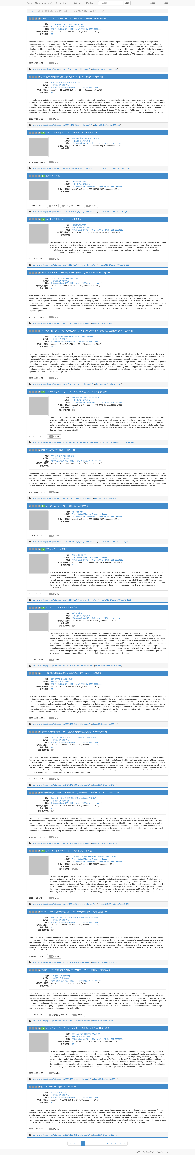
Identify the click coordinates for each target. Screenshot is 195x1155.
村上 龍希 (54, 82)
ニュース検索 (162, 3)
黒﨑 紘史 (54, 798)
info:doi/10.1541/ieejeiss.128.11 (105, 1079)
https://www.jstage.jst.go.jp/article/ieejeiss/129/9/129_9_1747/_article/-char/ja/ (63, 384)
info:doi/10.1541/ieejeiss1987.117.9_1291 (115, 600)
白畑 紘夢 (62, 798)
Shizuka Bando (67, 24)
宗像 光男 (84, 857)
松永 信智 (69, 679)
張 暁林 (75, 225)
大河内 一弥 (71, 917)
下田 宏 (91, 1034)
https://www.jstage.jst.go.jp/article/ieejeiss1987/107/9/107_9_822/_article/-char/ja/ (64, 212)
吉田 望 (62, 976)
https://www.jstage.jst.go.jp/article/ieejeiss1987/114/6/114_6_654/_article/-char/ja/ (64, 542)
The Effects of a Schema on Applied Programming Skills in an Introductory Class (76, 272)
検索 (127, 3)
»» (125, 1143)
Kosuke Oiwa (56, 24)
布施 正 (97, 138)
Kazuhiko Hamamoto (71, 278)
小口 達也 (54, 737)
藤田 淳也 (54, 917)
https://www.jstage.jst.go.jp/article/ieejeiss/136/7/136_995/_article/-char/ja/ (61, 323)
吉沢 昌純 (76, 138)
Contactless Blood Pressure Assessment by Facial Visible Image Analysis (73, 18)
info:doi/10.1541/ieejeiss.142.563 (104, 785)
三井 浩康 (81, 337)
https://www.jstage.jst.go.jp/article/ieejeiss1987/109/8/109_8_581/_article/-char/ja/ (64, 168)
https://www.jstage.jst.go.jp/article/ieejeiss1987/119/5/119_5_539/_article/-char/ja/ (64, 265)
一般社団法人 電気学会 (60, 85)
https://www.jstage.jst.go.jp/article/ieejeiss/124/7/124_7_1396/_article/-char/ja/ (63, 666)
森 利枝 (68, 976)
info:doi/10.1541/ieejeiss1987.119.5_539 (113, 265)
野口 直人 (72, 737)
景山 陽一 (62, 82)
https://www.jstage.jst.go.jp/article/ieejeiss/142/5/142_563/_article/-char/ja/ (61, 785)
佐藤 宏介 (70, 456)
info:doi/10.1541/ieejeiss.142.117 (104, 1021)
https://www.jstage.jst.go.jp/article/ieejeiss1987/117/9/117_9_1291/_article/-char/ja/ (64, 600)
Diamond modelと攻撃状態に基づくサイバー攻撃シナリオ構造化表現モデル (75, 912)
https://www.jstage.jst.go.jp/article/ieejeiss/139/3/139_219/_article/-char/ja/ (61, 724)
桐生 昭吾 (84, 138)
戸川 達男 (101, 397)
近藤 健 (79, 737)
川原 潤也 (70, 798)
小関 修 (91, 857)
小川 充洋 (84, 397)
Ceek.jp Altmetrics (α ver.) (39, 3)
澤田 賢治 (88, 917)
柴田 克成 (76, 555)
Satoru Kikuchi (56, 278)
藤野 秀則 (76, 1034)
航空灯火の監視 (53, 176)
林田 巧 (81, 613)
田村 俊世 (76, 397)
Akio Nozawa (79, 24)
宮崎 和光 (54, 976)
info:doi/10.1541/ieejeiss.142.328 (104, 962)
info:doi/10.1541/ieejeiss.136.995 (104, 323)
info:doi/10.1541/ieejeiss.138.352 (104, 1135)
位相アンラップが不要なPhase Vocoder (59, 1087)
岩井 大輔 (62, 456)
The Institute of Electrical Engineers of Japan (68, 27)
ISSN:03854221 (95, 29)
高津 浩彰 (76, 857)
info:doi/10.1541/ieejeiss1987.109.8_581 (113, 168)
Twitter (54, 63)
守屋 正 (91, 138)
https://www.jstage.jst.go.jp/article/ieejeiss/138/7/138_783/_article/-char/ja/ (61, 69)
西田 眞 (70, 82)
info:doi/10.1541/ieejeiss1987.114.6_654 (113, 542)
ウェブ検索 (150, 3)
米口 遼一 (54, 1092)
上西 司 (60, 337)
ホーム (31, 11)
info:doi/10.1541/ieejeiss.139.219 (104, 724)
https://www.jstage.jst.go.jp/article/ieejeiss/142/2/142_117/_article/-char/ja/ (61, 1021)
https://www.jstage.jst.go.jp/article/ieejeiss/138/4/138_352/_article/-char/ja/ (61, 1135)
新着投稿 (90, 3)
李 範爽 (93, 737)
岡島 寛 (54, 679)
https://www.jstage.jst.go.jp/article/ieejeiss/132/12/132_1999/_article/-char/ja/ (62, 498)
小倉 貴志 (62, 917)
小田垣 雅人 (63, 737)
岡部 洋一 (84, 555)
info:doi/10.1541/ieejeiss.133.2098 (107, 125)
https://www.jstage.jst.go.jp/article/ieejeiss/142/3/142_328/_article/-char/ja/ (61, 962)
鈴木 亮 (74, 337)
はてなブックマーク (71, 206)
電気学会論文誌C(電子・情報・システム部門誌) (69, 29)
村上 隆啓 (62, 1092)
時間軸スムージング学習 (57, 549)
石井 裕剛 (84, 1034)
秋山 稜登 (86, 737)
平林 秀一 (67, 337)
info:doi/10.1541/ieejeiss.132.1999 (107, 498)
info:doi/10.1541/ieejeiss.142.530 (104, 843)
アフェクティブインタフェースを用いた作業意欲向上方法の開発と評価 (77, 1028)
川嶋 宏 (75, 182)
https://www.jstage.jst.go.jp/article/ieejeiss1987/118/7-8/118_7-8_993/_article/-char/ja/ (65, 442)
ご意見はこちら (148, 1152)
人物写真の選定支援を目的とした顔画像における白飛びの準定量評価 (72, 77)
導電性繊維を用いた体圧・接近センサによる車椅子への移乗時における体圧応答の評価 (80, 792)
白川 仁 (81, 512)
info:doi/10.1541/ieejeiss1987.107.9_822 (113, 212)
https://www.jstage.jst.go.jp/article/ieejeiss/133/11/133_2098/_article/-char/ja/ (62, 125)
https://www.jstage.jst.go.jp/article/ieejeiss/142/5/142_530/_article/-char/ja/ (61, 843)
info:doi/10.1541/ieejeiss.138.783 (104, 69)
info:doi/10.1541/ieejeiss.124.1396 (108, 666)
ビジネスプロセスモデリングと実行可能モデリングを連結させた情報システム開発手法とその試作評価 (87, 331)
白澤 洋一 (76, 82)
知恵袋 (53, 206)
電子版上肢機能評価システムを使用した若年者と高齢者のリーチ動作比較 (74, 732)
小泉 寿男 (89, 337)
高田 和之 (114, 857)
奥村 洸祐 (61, 679)
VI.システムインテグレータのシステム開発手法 (67, 506)
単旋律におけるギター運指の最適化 (61, 607)
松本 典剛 (80, 917)
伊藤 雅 (75, 613)
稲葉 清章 (82, 182)
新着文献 (77, 3)
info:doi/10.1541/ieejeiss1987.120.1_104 (113, 904)
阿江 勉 (75, 512)
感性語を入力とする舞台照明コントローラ (60, 450)
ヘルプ (137, 1152)
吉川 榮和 (98, 1034)
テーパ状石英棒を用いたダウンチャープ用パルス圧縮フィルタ (73, 132)
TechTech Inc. (162, 1152)
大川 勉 (54, 337)
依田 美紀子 (92, 397)
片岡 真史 (54, 456)
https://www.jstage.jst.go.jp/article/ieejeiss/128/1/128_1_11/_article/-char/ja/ (62, 1079)
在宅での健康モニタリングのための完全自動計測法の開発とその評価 (76, 392)
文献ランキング (63, 3)
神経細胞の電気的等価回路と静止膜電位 (63, 219)
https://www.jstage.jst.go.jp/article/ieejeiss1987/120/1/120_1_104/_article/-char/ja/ (64, 904)
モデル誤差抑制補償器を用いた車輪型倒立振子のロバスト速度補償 (71, 673)
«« (70, 1143)
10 (116, 1143)
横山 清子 (98, 857)
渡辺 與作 (106, 857)
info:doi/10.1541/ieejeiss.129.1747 (108, 384)
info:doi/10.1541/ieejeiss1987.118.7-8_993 (117, 442)
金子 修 (95, 917)
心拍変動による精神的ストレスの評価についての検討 (69, 851)
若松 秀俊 (82, 225)
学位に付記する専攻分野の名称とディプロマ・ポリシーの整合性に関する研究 (76, 970)
